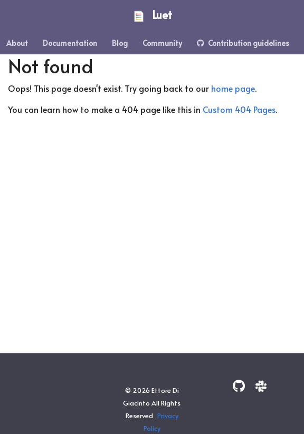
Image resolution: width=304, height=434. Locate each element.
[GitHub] (239, 385)
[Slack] (261, 385)
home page (233, 88)
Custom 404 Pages (239, 109)
